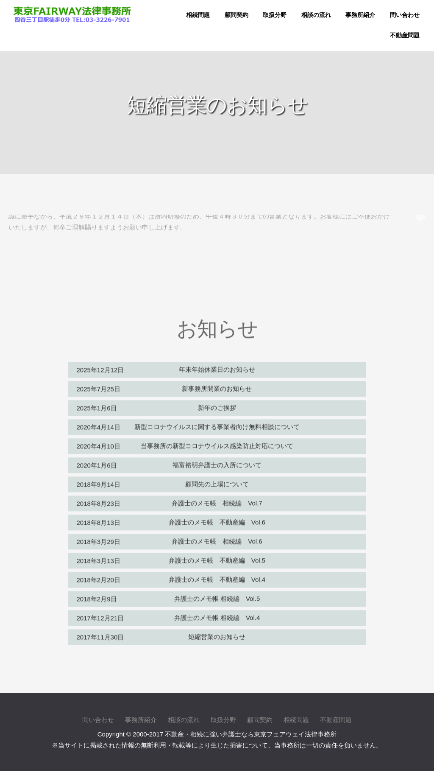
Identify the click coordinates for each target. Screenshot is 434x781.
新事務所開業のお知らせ (217, 385)
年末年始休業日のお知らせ (217, 366)
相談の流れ (316, 15)
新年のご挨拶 (217, 405)
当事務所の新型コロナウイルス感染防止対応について (217, 443)
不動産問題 (405, 35)
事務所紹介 (360, 15)
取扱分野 (275, 15)
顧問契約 (236, 15)
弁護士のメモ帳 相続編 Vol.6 (217, 538)
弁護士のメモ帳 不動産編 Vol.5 (217, 557)
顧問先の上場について (217, 481)
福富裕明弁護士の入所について (217, 462)
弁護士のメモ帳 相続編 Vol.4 (217, 615)
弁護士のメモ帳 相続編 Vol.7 (217, 500)
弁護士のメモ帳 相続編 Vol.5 (217, 595)
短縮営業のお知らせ (216, 634)
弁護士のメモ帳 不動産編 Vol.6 (217, 519)
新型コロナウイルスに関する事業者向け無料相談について (217, 424)
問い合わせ (405, 15)
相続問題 (198, 15)
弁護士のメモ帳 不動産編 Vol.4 (217, 576)
